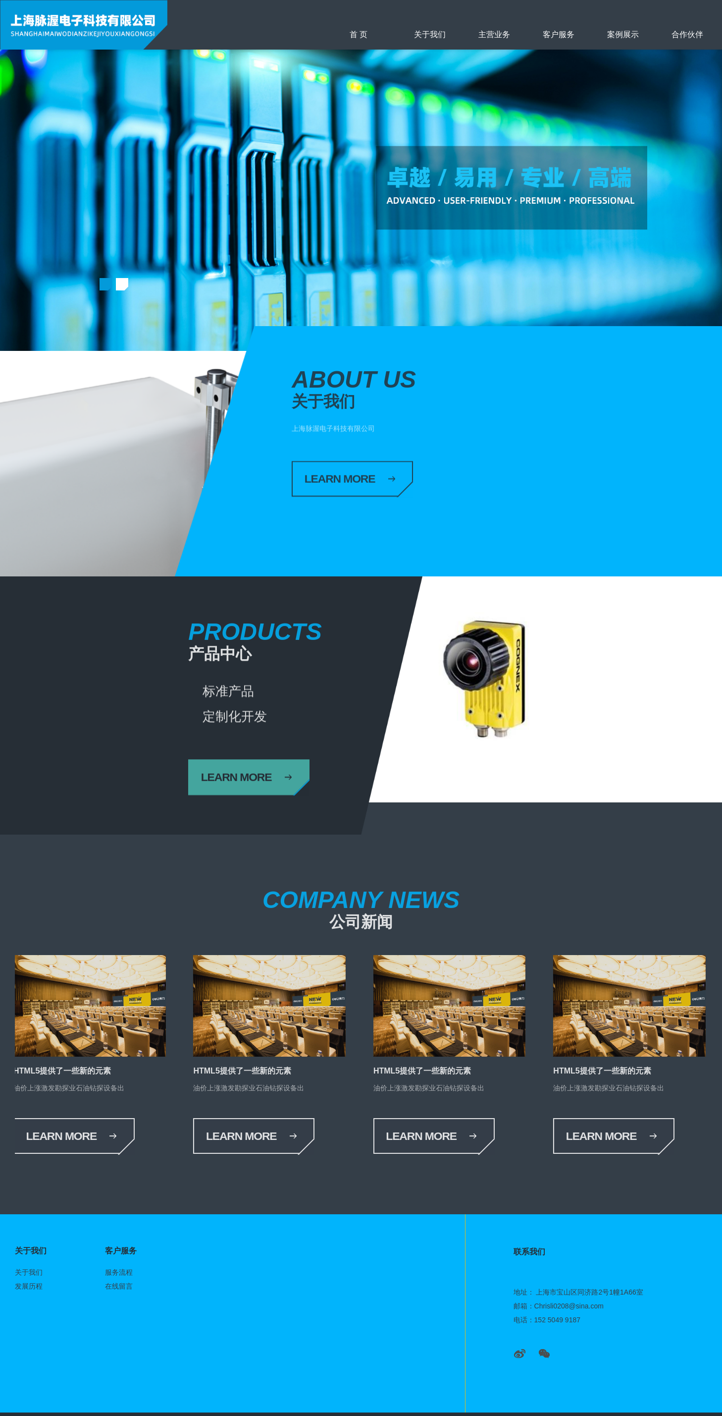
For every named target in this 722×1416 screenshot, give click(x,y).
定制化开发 (302, 691)
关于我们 (430, 34)
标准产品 (232, 691)
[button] (106, 284)
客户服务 (558, 34)
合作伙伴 (687, 34)
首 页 (358, 34)
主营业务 (494, 34)
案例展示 (623, 34)
